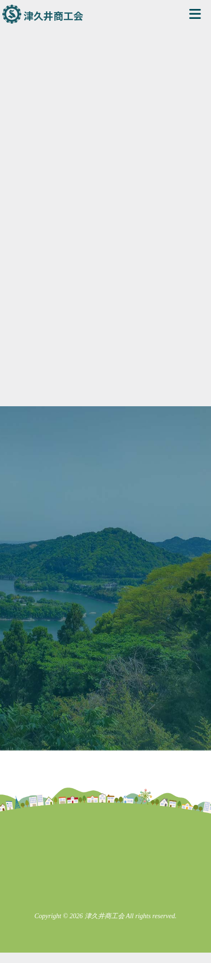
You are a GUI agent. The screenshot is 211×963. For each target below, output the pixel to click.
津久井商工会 (53, 15)
